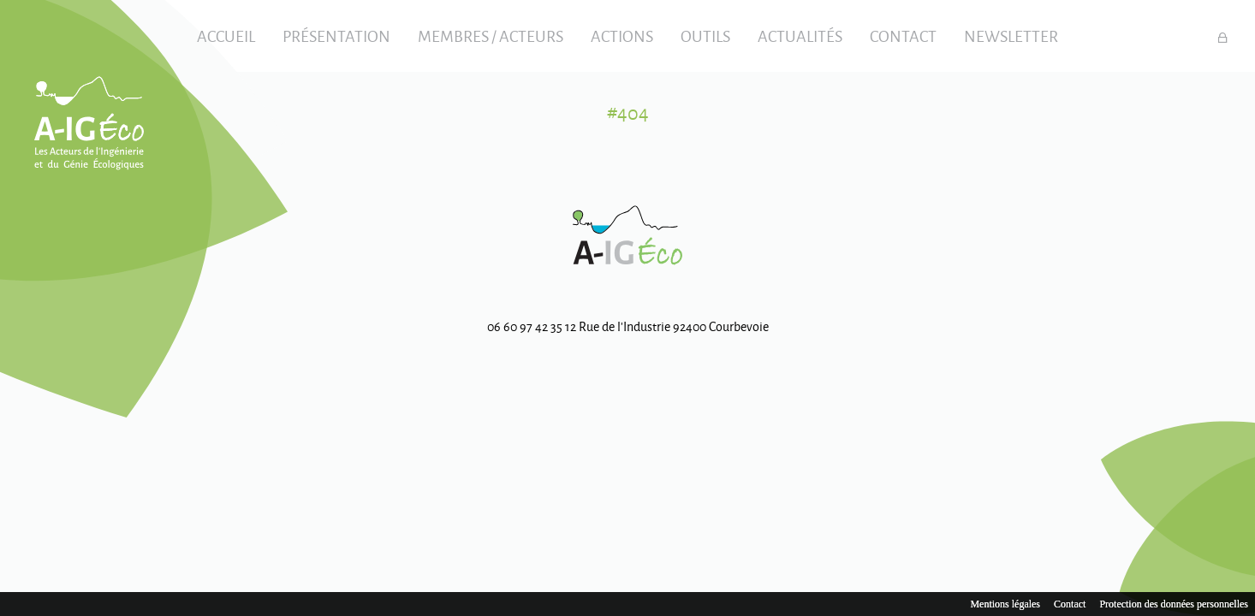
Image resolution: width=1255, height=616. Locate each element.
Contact (903, 36)
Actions (622, 36)
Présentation (336, 36)
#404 (628, 112)
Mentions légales (1005, 604)
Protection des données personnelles (1173, 604)
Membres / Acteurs (490, 36)
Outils (705, 36)
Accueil (226, 36)
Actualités (800, 36)
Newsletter (1011, 36)
